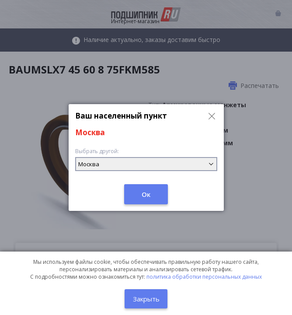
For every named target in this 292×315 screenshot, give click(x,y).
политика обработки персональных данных (204, 276)
